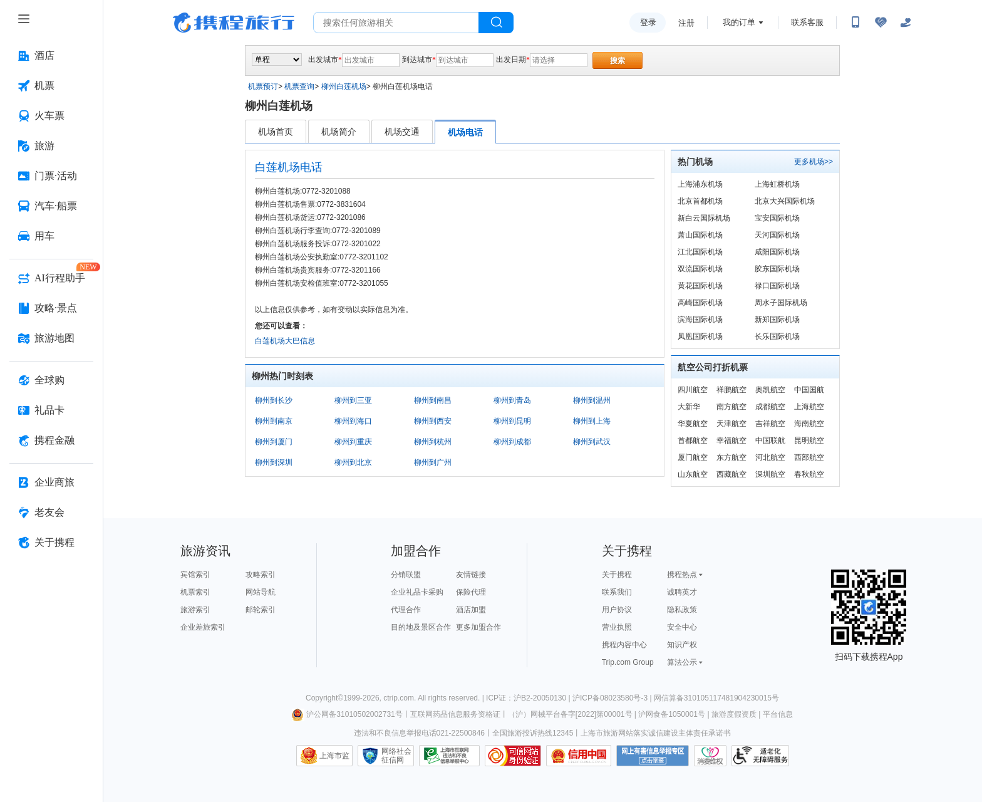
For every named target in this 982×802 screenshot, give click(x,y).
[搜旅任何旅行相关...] (396, 22)
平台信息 (778, 714)
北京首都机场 (700, 201)
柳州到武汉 (592, 441)
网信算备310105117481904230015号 (716, 698)
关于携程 (617, 574)
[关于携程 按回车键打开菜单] (51, 542)
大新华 (689, 406)
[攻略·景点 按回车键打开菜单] (51, 308)
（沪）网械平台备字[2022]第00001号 (570, 714)
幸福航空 (731, 440)
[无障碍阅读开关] (880, 22)
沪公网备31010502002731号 (347, 714)
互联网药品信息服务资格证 (455, 714)
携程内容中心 (624, 644)
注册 (686, 23)
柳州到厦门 (273, 441)
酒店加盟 (471, 609)
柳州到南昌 (433, 400)
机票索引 (195, 592)
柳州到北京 (353, 462)
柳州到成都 (512, 441)
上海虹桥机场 (777, 184)
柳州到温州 (592, 400)
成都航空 (770, 406)
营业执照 (617, 627)
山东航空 (693, 474)
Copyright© (324, 698)
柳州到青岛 (512, 400)
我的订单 (739, 22)
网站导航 (261, 592)
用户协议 (617, 609)
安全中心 (682, 627)
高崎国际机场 (700, 302)
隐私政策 (682, 609)
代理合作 (406, 609)
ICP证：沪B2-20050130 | (529, 698)
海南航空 (809, 423)
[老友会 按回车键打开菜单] (51, 512)
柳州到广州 (433, 462)
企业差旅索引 (202, 627)
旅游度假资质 (734, 714)
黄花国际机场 (700, 285)
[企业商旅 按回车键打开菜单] (51, 482)
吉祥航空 (770, 423)
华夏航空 (693, 423)
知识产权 (682, 644)
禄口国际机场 (777, 285)
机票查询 (299, 86)
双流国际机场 (700, 268)
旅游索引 (195, 609)
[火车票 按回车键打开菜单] (51, 116)
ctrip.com (398, 698)
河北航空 (770, 457)
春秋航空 (809, 474)
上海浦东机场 (700, 184)
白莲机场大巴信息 (285, 340)
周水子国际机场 (781, 302)
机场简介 (338, 132)
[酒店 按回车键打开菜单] (51, 56)
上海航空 (809, 406)
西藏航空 (731, 474)
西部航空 (809, 457)
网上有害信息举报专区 (652, 755)
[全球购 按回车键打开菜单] (51, 380)
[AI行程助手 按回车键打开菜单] (51, 278)
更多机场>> (813, 161)
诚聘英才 (682, 592)
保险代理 (471, 592)
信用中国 (578, 755)
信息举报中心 (449, 755)
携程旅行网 (233, 23)
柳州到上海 (592, 421)
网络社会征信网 (396, 755)
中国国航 (809, 389)
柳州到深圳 (273, 462)
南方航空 (731, 406)
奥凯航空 (770, 389)
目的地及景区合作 (421, 627)
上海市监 (334, 755)
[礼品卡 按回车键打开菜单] (51, 410)
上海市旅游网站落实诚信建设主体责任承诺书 (656, 733)
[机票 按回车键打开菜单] (51, 86)
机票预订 (263, 86)
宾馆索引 (195, 574)
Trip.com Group (628, 662)
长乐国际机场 (777, 336)
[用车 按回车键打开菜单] (51, 236)
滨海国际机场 (700, 319)
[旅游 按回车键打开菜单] (51, 146)
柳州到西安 (433, 421)
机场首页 (275, 132)
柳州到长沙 (273, 400)
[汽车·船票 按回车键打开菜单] (51, 206)
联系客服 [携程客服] (807, 22)
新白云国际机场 (704, 218)
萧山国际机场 (700, 235)
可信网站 (513, 755)
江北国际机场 (700, 251)
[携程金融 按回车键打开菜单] (51, 440)
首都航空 (693, 440)
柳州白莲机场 (343, 86)
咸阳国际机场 (777, 251)
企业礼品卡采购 (417, 592)
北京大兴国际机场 (785, 201)
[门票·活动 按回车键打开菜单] (51, 176)
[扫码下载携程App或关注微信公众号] (855, 22)
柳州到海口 (353, 421)
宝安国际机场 (777, 218)
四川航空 (693, 389)
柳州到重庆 (353, 441)
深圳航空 (770, 474)
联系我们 (617, 592)
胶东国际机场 (777, 268)
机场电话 (465, 132)
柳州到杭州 (433, 441)
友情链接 (471, 574)
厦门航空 (693, 457)
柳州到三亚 (353, 400)
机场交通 (402, 132)
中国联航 (770, 440)
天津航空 (731, 423)
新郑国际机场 (777, 319)
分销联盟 (406, 574)
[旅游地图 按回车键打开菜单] (51, 338)
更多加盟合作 (478, 627)
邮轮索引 (261, 609)
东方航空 (731, 457)
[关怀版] (905, 22)
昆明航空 (809, 440)
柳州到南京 (273, 421)
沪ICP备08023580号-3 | (613, 698)
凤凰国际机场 (700, 336)
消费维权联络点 (710, 755)
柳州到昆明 (512, 421)
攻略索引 (261, 574)
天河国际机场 (777, 235)
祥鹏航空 (731, 389)
